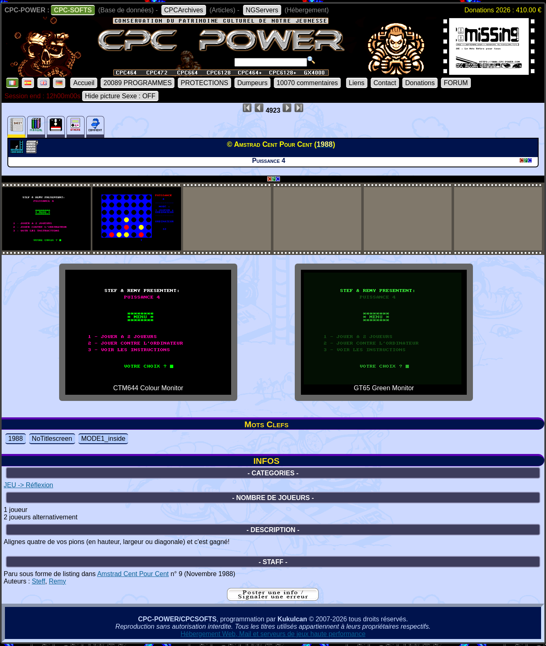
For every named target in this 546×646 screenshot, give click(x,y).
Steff (38, 581)
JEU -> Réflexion (28, 485)
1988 (15, 438)
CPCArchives (183, 10)
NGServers (262, 10)
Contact (385, 82)
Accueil (83, 82)
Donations (420, 82)
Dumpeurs (252, 82)
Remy (57, 581)
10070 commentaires (307, 82)
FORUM (456, 82)
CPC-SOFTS (73, 10)
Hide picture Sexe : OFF (120, 96)
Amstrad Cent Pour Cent (133, 573)
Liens (357, 82)
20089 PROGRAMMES (137, 82)
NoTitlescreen (52, 438)
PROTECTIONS (204, 82)
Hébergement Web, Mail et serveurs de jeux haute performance (273, 633)
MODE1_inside (103, 438)
